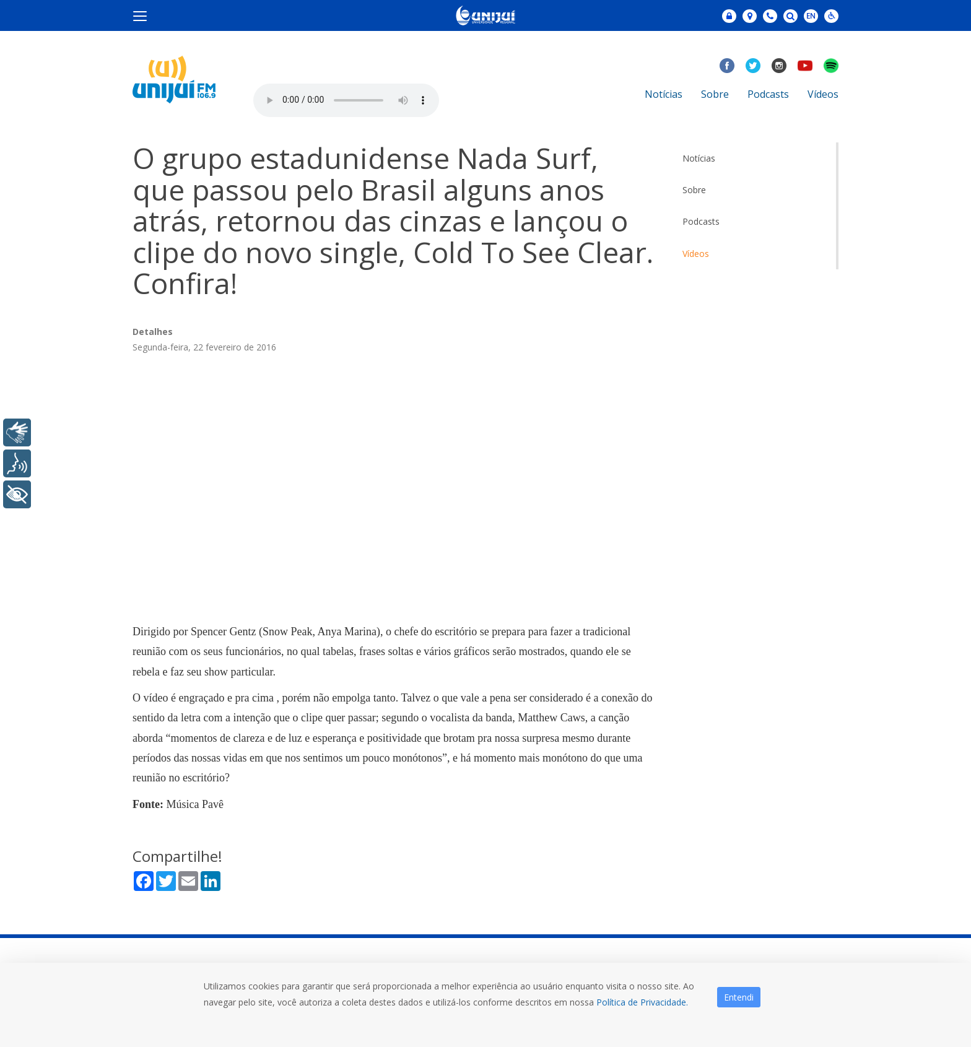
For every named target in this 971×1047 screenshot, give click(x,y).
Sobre (715, 94)
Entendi (739, 997)
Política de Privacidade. (642, 1002)
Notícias (663, 94)
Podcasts (768, 94)
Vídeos (823, 94)
